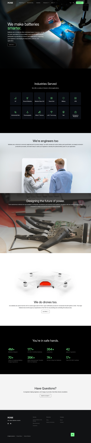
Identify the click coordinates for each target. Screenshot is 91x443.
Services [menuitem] (34, 417)
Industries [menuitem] (38, 2)
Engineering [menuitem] (21, 2)
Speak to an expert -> (45, 395)
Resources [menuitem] (45, 2)
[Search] (73, 2)
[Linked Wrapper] (15, 98)
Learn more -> (12, 44)
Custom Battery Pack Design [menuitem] (37, 420)
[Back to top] (72, 434)
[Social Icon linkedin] (8, 423)
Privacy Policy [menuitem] (19, 436)
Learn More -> (45, 311)
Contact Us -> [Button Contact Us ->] (79, 2)
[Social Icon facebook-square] (10, 423)
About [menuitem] (52, 2)
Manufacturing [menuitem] (30, 2)
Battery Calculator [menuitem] (50, 422)
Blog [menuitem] (47, 419)
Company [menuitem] (62, 417)
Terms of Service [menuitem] (27, 436)
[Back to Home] (10, 2)
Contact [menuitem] (62, 422)
